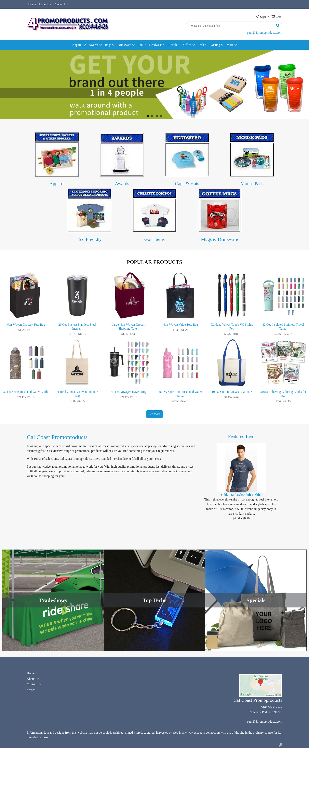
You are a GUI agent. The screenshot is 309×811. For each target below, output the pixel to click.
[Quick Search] (230, 25)
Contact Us (61, 4)
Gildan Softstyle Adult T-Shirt (241, 494)
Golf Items (154, 239)
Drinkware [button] (124, 44)
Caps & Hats (187, 183)
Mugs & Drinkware (219, 239)
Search (31, 689)
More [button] (230, 44)
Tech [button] (201, 44)
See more (154, 414)
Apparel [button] (77, 44)
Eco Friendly (89, 239)
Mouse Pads (252, 183)
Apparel (56, 183)
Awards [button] (93, 44)
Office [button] (187, 44)
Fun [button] (140, 44)
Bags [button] (108, 44)
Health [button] (172, 44)
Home (32, 4)
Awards (122, 183)
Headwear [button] (155, 44)
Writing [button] (215, 44)
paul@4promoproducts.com (264, 32)
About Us (45, 4)
